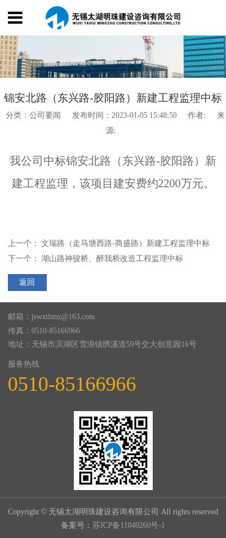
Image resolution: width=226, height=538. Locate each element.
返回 (27, 282)
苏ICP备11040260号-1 (128, 525)
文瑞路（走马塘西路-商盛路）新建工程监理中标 (125, 243)
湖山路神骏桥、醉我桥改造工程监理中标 (112, 258)
